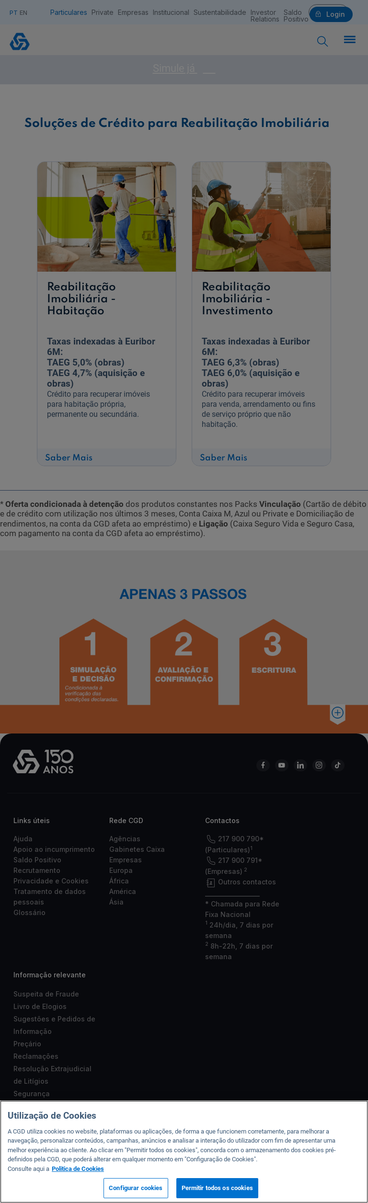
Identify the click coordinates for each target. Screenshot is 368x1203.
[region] (184, 1151)
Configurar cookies (135, 1188)
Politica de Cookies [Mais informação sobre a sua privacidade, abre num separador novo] (78, 1168)
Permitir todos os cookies (217, 1188)
